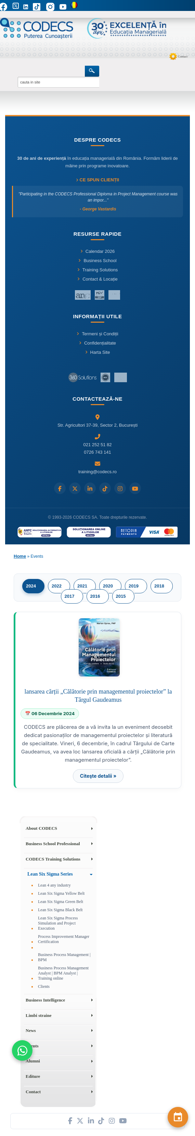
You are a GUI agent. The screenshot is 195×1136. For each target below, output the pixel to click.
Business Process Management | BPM (64, 957)
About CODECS (41, 828)
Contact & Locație (97, 279)
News (31, 1030)
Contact (182, 56)
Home (20, 556)
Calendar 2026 (97, 251)
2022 (57, 586)
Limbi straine (38, 1015)
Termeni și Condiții (97, 333)
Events (32, 1045)
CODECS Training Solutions (53, 859)
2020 (108, 586)
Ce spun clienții (97, 179)
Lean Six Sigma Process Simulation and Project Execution (58, 923)
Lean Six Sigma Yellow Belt (61, 893)
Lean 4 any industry (54, 885)
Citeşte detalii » (98, 776)
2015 (121, 596)
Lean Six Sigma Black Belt (60, 909)
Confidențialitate (97, 343)
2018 (159, 586)
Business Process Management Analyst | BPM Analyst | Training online (63, 973)
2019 (134, 586)
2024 (31, 586)
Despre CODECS (97, 140)
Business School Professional (53, 843)
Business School (97, 260)
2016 (95, 596)
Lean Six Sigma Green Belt (60, 901)
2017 (70, 596)
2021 (82, 586)
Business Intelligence (45, 1000)
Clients (44, 986)
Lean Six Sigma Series (50, 874)
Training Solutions (97, 269)
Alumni (33, 1060)
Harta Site (97, 352)
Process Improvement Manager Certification (63, 939)
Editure (33, 1076)
